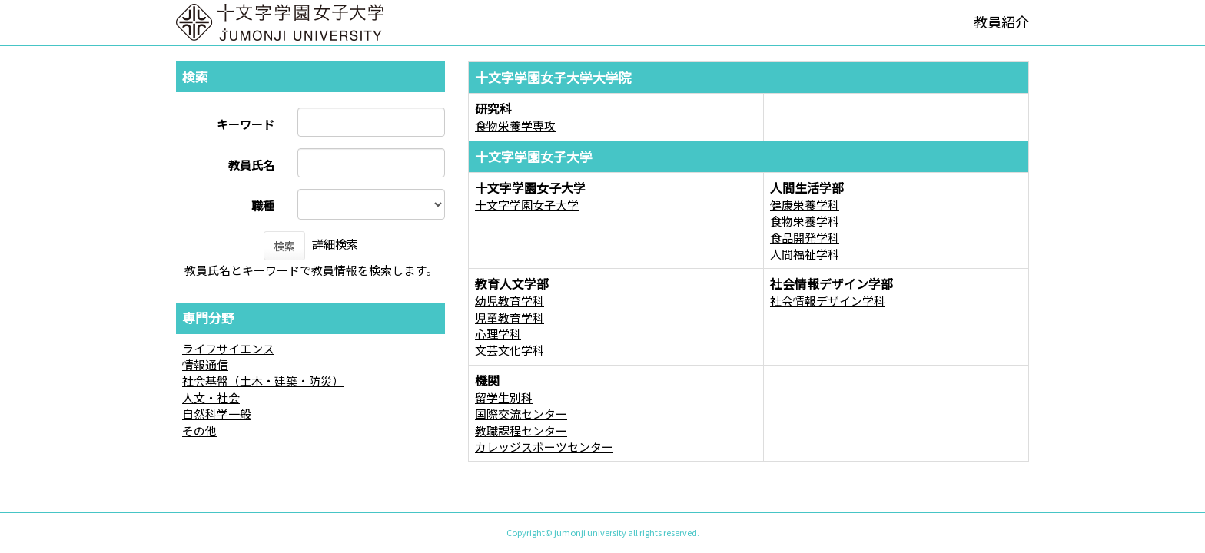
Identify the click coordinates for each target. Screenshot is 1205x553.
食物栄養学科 (804, 221)
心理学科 (498, 334)
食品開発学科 (804, 238)
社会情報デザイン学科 (827, 301)
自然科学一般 (216, 414)
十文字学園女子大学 (527, 205)
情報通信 (205, 364)
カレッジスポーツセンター (544, 447)
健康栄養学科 (804, 205)
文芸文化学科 (509, 350)
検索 (284, 245)
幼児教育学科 (509, 301)
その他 (199, 430)
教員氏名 (251, 165)
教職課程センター (521, 430)
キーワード (245, 124)
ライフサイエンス (228, 348)
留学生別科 (504, 397)
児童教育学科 (509, 318)
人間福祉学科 (804, 254)
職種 (262, 205)
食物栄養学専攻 (515, 126)
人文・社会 (211, 397)
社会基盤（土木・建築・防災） (263, 381)
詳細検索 (335, 244)
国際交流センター (521, 414)
